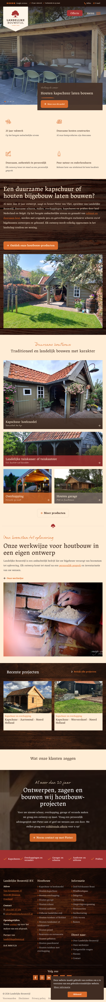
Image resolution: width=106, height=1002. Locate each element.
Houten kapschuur (47, 891)
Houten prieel (45, 930)
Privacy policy (39, 998)
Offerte (74, 13)
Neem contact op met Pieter (53, 849)
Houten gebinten (46, 939)
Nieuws (75, 954)
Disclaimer (24, 998)
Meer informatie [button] (62, 987)
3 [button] (54, 736)
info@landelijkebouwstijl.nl (19, 914)
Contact (76, 958)
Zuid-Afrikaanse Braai (83, 887)
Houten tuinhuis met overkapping (48, 949)
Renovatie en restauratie (50, 934)
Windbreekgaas (79, 891)
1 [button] (46, 736)
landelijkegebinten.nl (13, 939)
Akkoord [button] (77, 994)
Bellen (87, 3)
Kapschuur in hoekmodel (50, 887)
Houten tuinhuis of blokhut (51, 918)
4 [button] (58, 736)
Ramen (75, 922)
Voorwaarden (9, 998)
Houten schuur (45, 904)
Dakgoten (76, 896)
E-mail (96, 3)
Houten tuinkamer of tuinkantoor (48, 924)
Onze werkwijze (13, 578)
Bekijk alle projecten (83, 672)
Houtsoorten (78, 909)
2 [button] (50, 736)
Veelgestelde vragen (82, 950)
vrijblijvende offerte (56, 838)
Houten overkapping (48, 896)
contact (13, 924)
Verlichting (77, 900)
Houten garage (45, 900)
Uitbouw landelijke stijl (49, 913)
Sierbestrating (79, 913)
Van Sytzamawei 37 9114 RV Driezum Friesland (12, 895)
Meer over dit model (54, 104)
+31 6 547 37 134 (13, 910)
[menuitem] (74, 14)
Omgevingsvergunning (83, 904)
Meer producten (53, 513)
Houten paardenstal (48, 943)
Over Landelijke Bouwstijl (85, 941)
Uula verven (78, 918)
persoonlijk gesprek (70, 566)
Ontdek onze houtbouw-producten (31, 245)
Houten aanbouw (46, 909)
